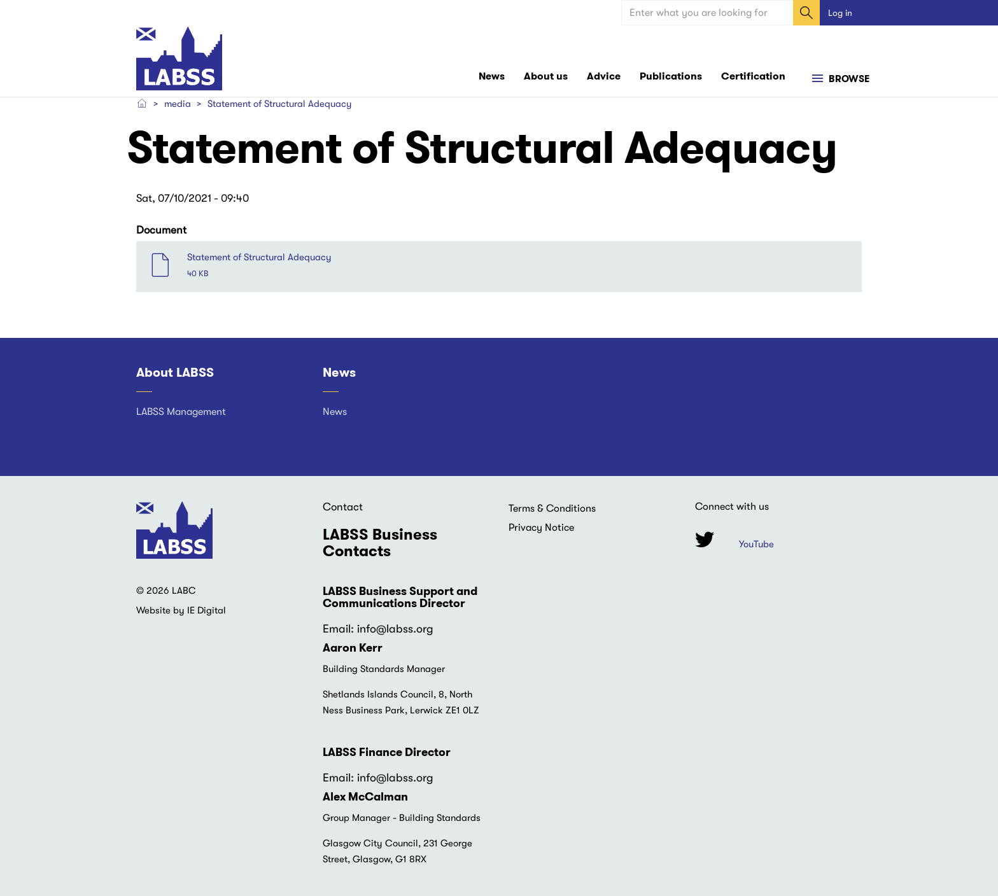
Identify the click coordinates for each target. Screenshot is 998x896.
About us (546, 76)
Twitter (704, 539)
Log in (840, 13)
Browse (847, 79)
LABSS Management (181, 411)
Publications (671, 76)
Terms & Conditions (552, 508)
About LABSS (175, 372)
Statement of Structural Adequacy (259, 257)
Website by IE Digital (181, 610)
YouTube (756, 544)
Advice (604, 76)
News (492, 76)
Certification (753, 76)
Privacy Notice (541, 527)
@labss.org (404, 628)
